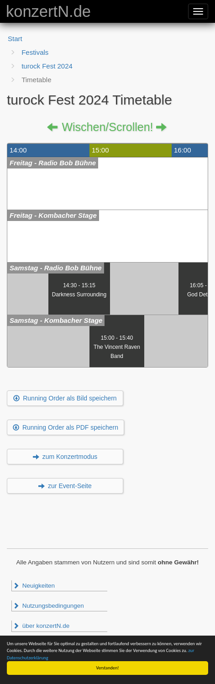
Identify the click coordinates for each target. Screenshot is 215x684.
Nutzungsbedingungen (48, 605)
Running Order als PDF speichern (65, 427)
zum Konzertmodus (65, 456)
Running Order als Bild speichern (64, 398)
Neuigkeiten (34, 585)
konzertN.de (48, 11)
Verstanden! (107, 668)
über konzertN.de (41, 625)
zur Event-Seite (65, 485)
